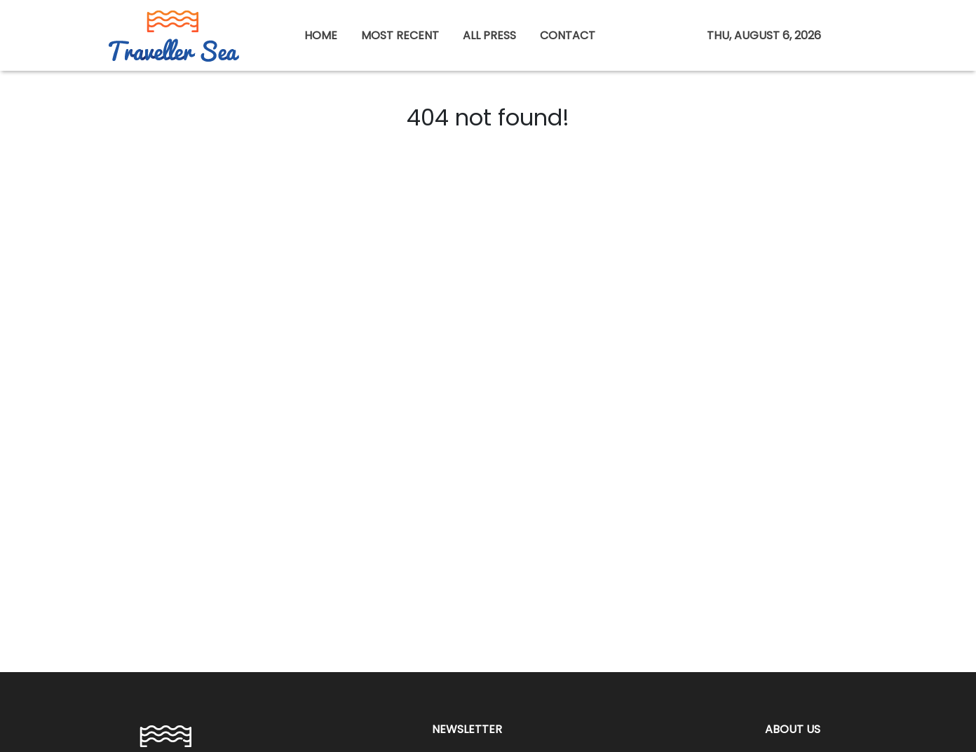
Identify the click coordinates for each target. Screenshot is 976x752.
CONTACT (567, 35)
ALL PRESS (489, 35)
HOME (320, 35)
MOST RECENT (400, 35)
